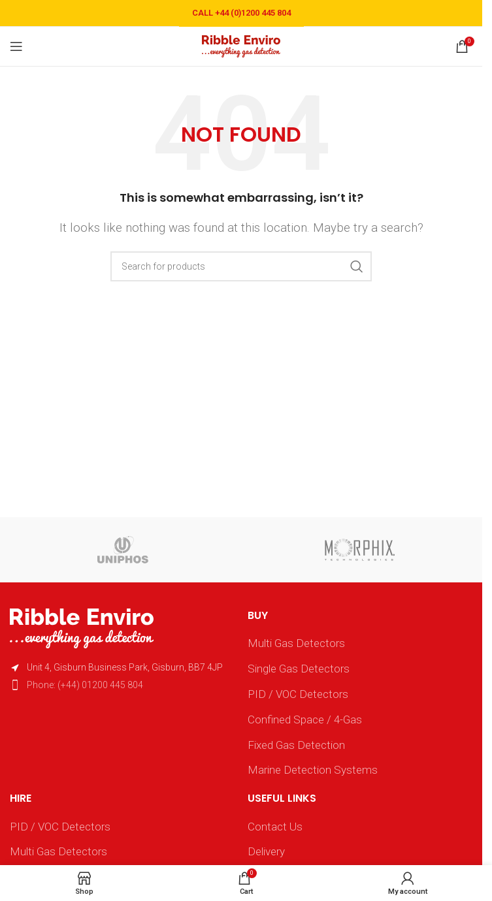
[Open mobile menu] (16, 46)
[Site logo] (241, 45)
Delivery (266, 851)
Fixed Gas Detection (296, 744)
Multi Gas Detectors (296, 643)
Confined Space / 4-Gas (305, 719)
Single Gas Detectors (299, 668)
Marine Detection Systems (313, 769)
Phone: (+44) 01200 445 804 (85, 685)
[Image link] (82, 627)
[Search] (241, 266)
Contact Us (275, 826)
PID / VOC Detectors (298, 694)
